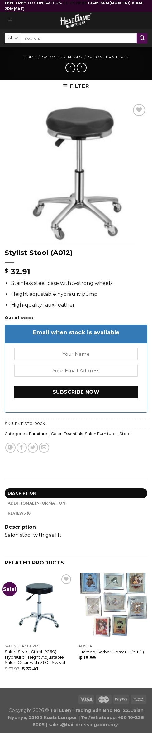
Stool (124, 433)
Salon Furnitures (108, 57)
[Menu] (10, 21)
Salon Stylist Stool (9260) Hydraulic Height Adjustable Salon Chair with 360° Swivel (35, 657)
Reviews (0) (20, 513)
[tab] (76, 493)
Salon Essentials (62, 57)
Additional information (37, 503)
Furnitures (39, 433)
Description (22, 493)
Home (29, 57)
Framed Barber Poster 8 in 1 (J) (111, 651)
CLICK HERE (75, 3)
